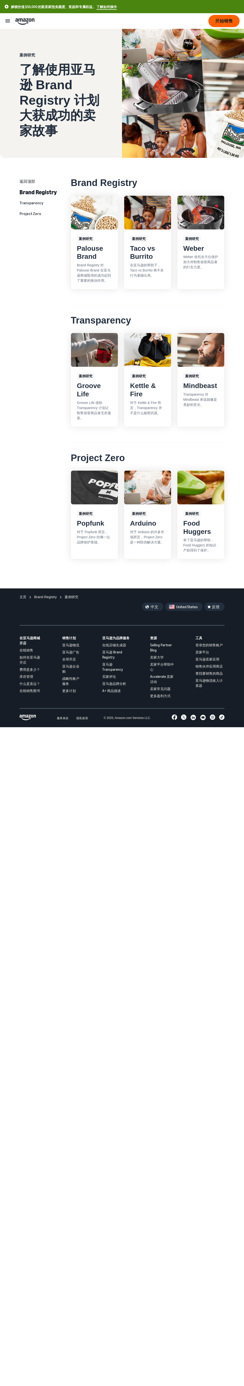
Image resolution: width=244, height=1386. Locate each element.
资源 (153, 638)
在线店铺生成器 (114, 645)
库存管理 (26, 676)
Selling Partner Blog (161, 647)
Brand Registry (38, 192)
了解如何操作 (106, 7)
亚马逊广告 (70, 652)
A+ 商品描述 (111, 691)
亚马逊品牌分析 (114, 684)
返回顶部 (27, 181)
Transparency (31, 202)
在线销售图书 (30, 691)
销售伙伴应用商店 (209, 666)
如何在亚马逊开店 (30, 659)
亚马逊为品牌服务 (116, 638)
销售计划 (69, 638)
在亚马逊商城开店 (30, 640)
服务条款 (63, 718)
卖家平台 (202, 652)
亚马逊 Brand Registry (112, 654)
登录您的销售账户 (209, 645)
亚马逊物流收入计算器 (209, 683)
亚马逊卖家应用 (207, 659)
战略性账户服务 (70, 681)
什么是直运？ (30, 684)
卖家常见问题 (160, 689)
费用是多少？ (30, 669)
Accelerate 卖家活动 (161, 679)
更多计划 (69, 691)
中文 (154, 606)
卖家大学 (157, 657)
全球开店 (69, 659)
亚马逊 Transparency (112, 666)
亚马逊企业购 (70, 668)
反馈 (216, 606)
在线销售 (26, 650)
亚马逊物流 (70, 645)
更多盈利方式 (160, 696)
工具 (198, 638)
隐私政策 (82, 718)
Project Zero (30, 213)
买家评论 (109, 676)
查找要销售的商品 (209, 673)
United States (187, 606)
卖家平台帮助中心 (162, 666)
